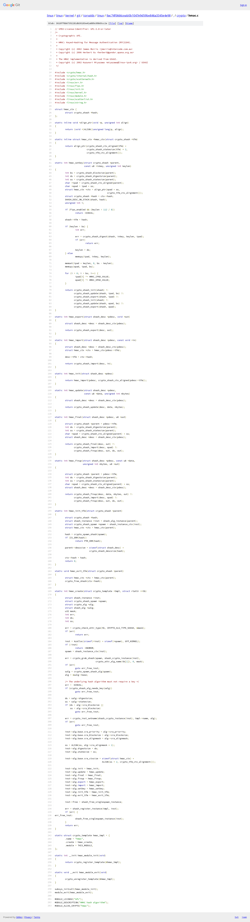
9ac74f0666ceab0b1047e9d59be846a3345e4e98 (139, 15)
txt (237, 917)
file (112, 23)
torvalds (89, 15)
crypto (181, 15)
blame (129, 23)
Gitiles (19, 917)
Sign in (243, 5)
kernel (69, 15)
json (244, 917)
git (79, 15)
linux (50, 15)
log (120, 23)
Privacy (28, 917)
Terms (36, 917)
